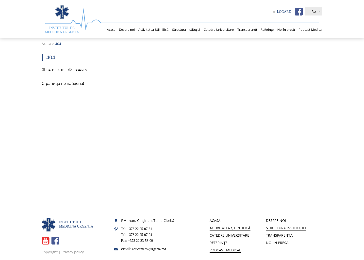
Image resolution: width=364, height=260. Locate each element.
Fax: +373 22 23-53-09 (137, 241)
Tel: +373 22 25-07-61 (136, 229)
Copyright (50, 252)
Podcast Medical (310, 29)
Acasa (111, 29)
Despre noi (127, 29)
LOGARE (284, 12)
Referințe (267, 29)
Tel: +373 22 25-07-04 (136, 235)
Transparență (247, 29)
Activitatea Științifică (153, 29)
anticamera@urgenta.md (149, 249)
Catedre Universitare (219, 29)
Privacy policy (73, 252)
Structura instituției (186, 29)
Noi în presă (286, 29)
